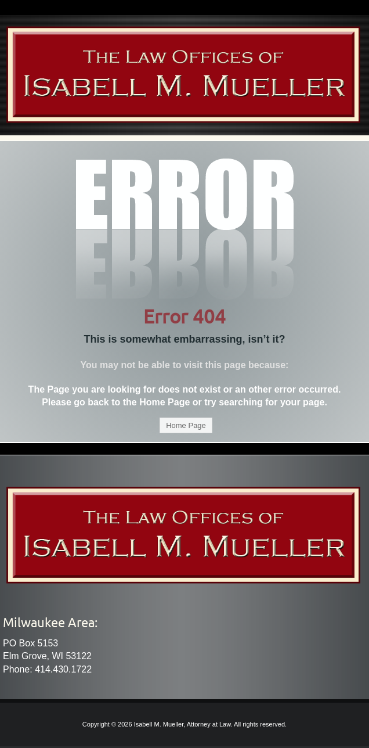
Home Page (186, 425)
